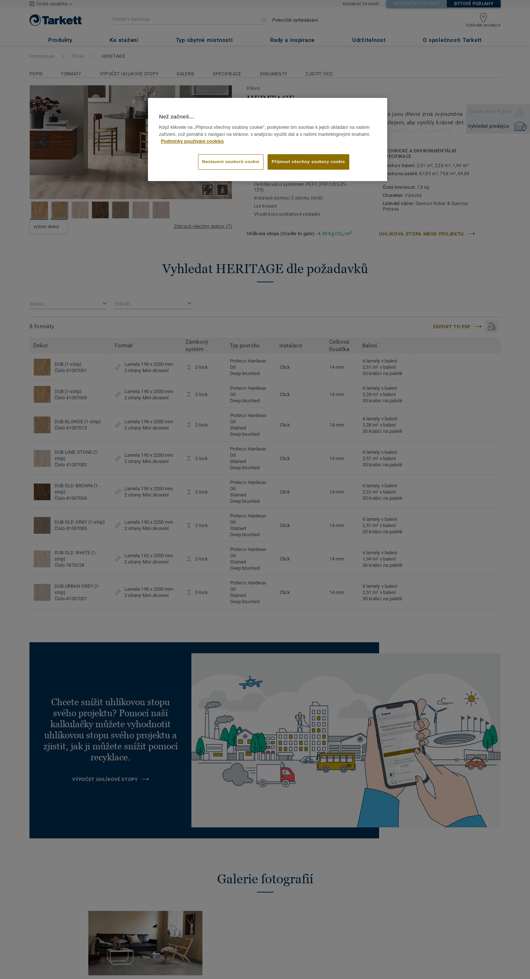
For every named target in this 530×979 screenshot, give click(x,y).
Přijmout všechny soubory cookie (308, 161)
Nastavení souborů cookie (230, 161)
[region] (267, 139)
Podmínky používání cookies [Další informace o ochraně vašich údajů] (192, 141)
